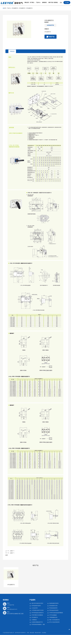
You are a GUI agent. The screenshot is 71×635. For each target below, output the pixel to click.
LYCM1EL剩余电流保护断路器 (56, 612)
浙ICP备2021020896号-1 (20, 632)
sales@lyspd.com (12, 609)
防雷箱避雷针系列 (53, 605)
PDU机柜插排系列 (53, 608)
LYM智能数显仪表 (53, 617)
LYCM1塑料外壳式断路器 (37, 615)
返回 (6, 555)
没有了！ (12, 551)
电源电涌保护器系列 (54, 603)
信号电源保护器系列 (36, 605)
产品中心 (9, 8)
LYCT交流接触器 (53, 615)
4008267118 (50, 25)
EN (61, 3)
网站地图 (32, 632)
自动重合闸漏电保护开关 (37, 622)
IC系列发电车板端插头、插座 (38, 624)
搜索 (68, 2)
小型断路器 (34, 619)
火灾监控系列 (34, 608)
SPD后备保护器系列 (53, 610)
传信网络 (44, 632)
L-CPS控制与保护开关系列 (37, 610)
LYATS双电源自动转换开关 (37, 612)
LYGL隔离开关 (15, 8)
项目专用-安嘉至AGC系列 (37, 603)
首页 (5, 8)
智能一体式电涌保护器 (54, 619)
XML (28, 632)
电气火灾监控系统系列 (54, 622)
